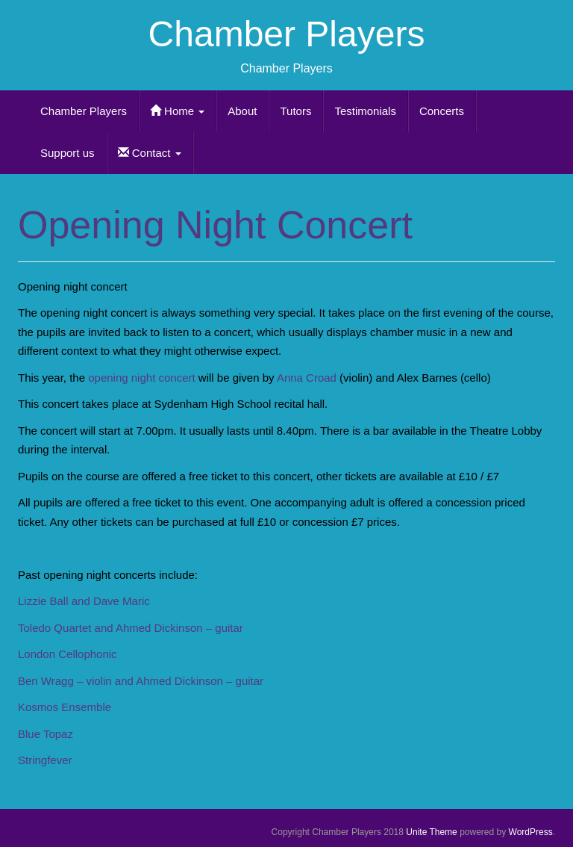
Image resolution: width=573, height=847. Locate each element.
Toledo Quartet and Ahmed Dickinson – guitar (132, 627)
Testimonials (365, 111)
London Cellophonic (67, 654)
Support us (67, 152)
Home (177, 111)
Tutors (295, 111)
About (242, 111)
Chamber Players (286, 34)
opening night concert (141, 377)
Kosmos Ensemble (64, 707)
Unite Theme (431, 832)
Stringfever (45, 760)
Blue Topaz (47, 733)
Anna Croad (305, 377)
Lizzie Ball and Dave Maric (84, 601)
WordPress (531, 832)
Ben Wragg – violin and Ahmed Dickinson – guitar (142, 680)
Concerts (441, 111)
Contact (149, 152)
